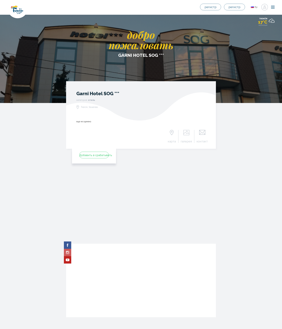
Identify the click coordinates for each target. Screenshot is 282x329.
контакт (202, 141)
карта (172, 141)
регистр (210, 7)
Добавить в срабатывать (94, 155)
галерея (186, 141)
